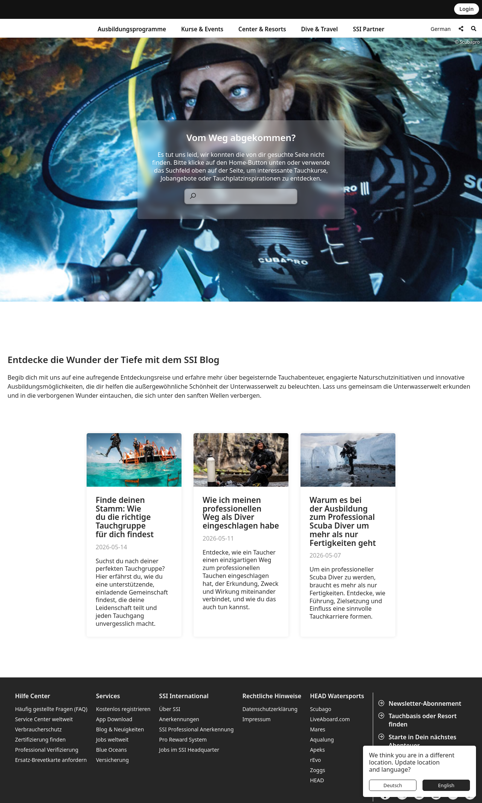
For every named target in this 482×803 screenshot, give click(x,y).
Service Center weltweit (44, 719)
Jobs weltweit (112, 739)
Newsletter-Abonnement (420, 703)
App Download (114, 719)
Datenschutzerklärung (270, 709)
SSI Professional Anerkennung (196, 729)
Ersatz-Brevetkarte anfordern (51, 759)
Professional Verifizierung (46, 749)
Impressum (257, 719)
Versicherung (112, 759)
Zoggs (317, 770)
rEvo (315, 759)
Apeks (317, 749)
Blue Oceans (111, 749)
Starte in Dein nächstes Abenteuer (418, 741)
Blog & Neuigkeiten (120, 729)
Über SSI (169, 709)
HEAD (317, 780)
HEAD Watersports (337, 696)
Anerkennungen (179, 719)
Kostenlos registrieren (123, 709)
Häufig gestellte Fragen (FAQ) (51, 709)
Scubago (320, 709)
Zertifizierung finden (40, 739)
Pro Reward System (183, 739)
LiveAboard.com (330, 719)
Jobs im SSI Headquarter (189, 749)
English (446, 785)
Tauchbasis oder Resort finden (418, 720)
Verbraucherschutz (38, 729)
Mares (317, 729)
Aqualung (322, 739)
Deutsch (392, 785)
